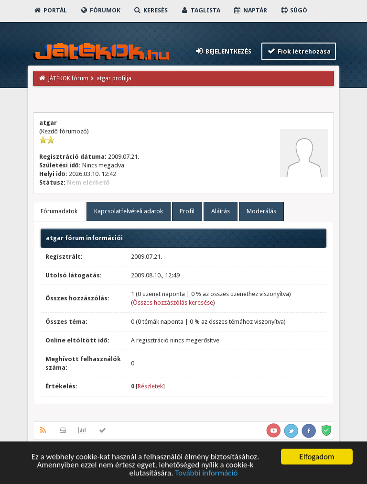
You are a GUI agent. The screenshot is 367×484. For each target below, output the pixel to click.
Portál (50, 10)
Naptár (250, 10)
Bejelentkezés (222, 51)
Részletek (150, 386)
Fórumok (100, 10)
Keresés (150, 10)
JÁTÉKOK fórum (68, 78)
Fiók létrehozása (299, 51)
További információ (206, 474)
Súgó (293, 10)
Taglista (200, 10)
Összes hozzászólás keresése (173, 302)
